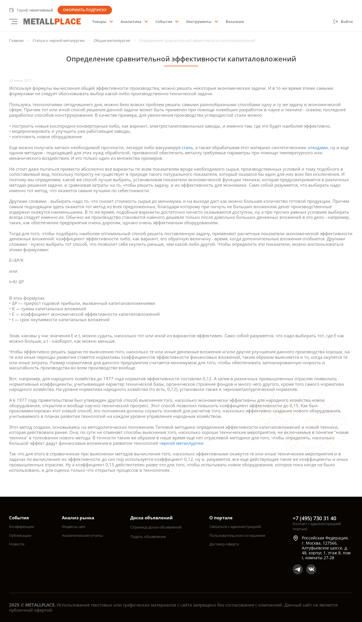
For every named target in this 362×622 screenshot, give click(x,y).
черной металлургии (181, 443)
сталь (187, 147)
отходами (318, 147)
